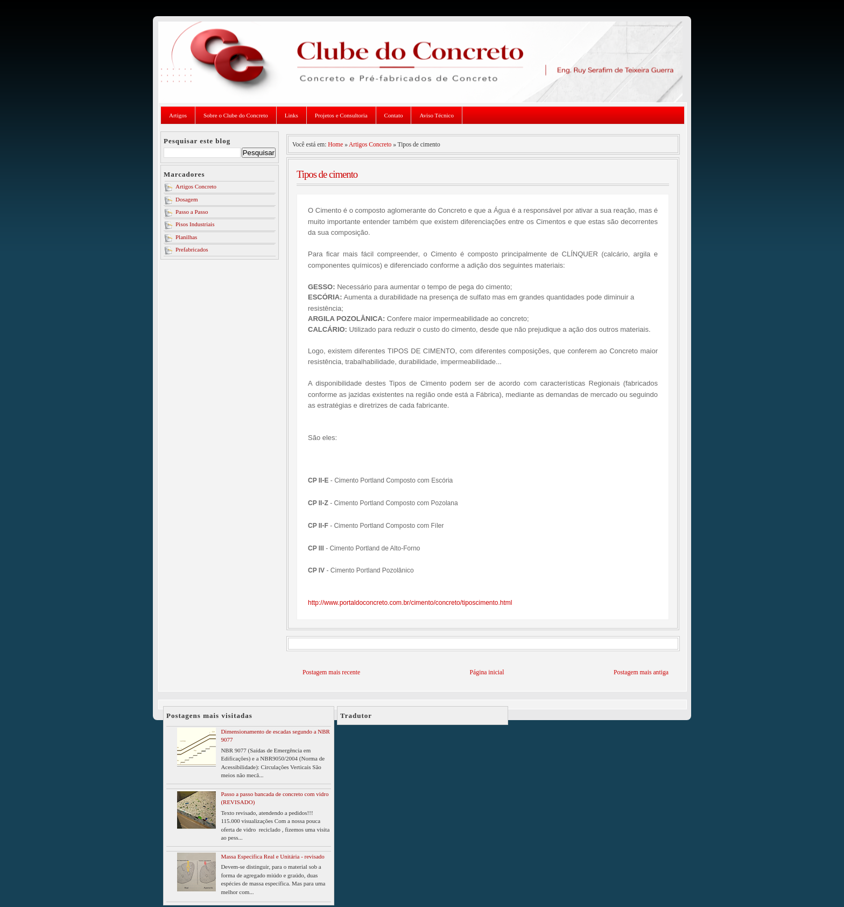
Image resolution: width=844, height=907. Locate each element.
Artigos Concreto (195, 186)
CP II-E (319, 480)
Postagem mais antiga (641, 672)
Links (291, 115)
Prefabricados (191, 249)
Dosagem (186, 199)
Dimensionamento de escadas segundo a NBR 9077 (275, 735)
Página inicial (487, 672)
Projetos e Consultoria (341, 115)
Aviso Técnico (436, 115)
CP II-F (319, 525)
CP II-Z (319, 503)
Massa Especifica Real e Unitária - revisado (272, 856)
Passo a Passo (191, 211)
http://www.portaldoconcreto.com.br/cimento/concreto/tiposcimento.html (410, 602)
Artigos (178, 115)
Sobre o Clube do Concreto (235, 115)
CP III (317, 548)
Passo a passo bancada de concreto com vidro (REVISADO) (274, 798)
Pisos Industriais (194, 224)
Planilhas (186, 237)
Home (335, 144)
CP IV (317, 570)
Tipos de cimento (327, 174)
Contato (393, 115)
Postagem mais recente (331, 672)
